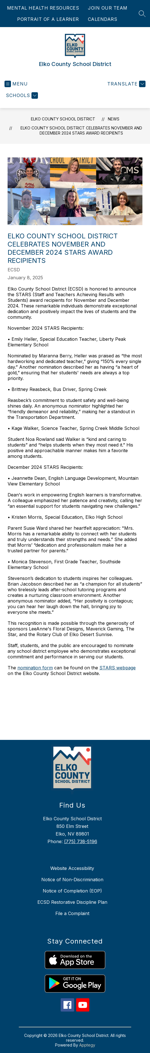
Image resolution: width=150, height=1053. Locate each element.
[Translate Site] (126, 83)
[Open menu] (16, 83)
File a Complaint (72, 913)
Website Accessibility (72, 868)
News (113, 118)
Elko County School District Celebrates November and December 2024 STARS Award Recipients (81, 130)
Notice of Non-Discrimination (72, 879)
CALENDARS (102, 19)
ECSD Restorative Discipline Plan (72, 902)
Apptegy (87, 1045)
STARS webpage (117, 668)
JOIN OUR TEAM (108, 8)
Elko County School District (63, 118)
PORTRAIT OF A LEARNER (48, 19)
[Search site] (142, 13)
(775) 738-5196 (80, 841)
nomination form (35, 668)
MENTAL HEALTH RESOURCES (43, 8)
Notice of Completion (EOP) (72, 891)
